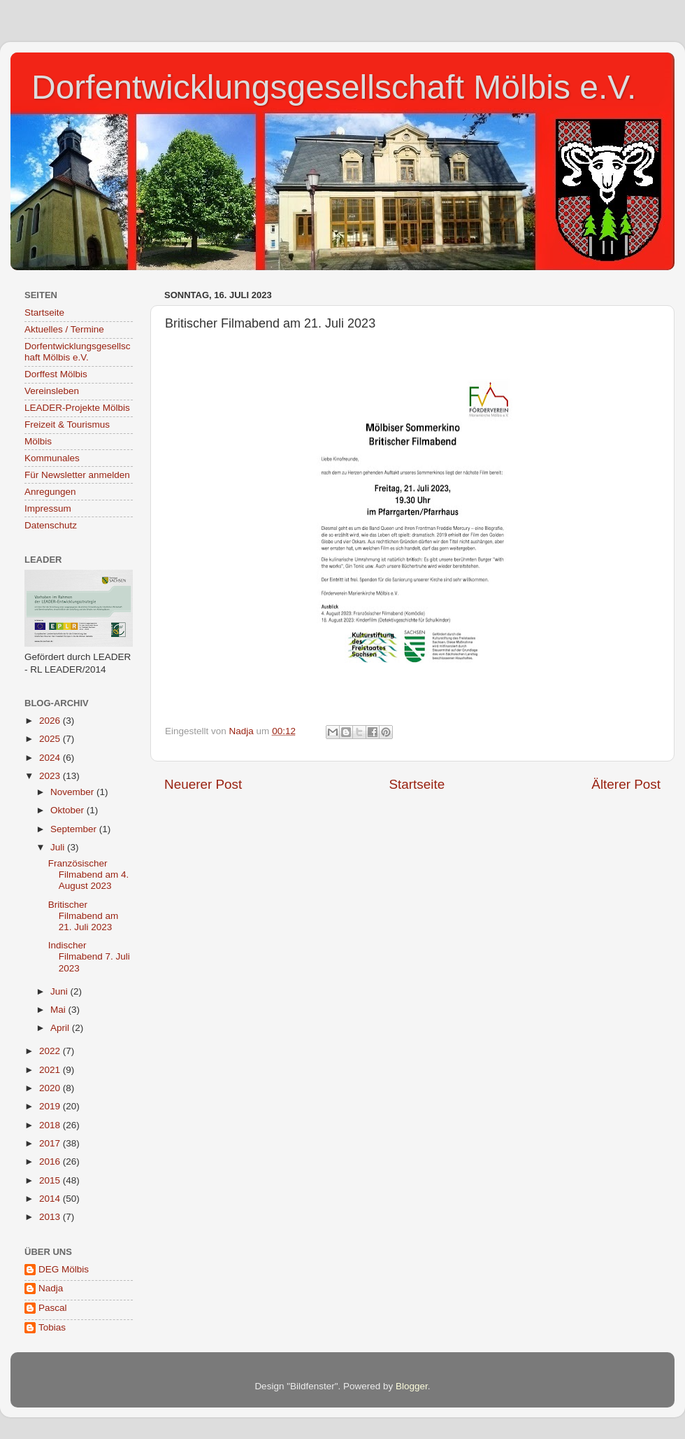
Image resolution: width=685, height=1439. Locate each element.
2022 (51, 1051)
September (74, 829)
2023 (51, 776)
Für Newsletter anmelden (77, 475)
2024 (51, 757)
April (61, 1028)
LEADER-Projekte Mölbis (77, 407)
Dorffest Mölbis (55, 374)
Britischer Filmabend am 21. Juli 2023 (83, 915)
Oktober (68, 810)
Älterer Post (626, 784)
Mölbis (38, 441)
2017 (51, 1143)
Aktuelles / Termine (64, 329)
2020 (51, 1088)
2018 (51, 1125)
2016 (51, 1161)
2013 (51, 1217)
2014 (51, 1198)
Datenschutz (50, 525)
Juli (58, 847)
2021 (51, 1070)
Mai (59, 1009)
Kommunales (52, 458)
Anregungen (50, 491)
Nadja (50, 1288)
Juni (60, 991)
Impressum (47, 508)
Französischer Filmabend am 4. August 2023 (88, 874)
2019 (51, 1106)
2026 (51, 720)
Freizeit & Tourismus (67, 424)
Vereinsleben (51, 391)
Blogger (412, 1386)
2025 (51, 738)
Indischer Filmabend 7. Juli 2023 (89, 956)
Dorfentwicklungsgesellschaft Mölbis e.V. (333, 87)
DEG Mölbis (63, 1269)
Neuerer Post (203, 784)
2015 (51, 1180)
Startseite (417, 784)
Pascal (52, 1308)
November (73, 792)
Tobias (52, 1327)
